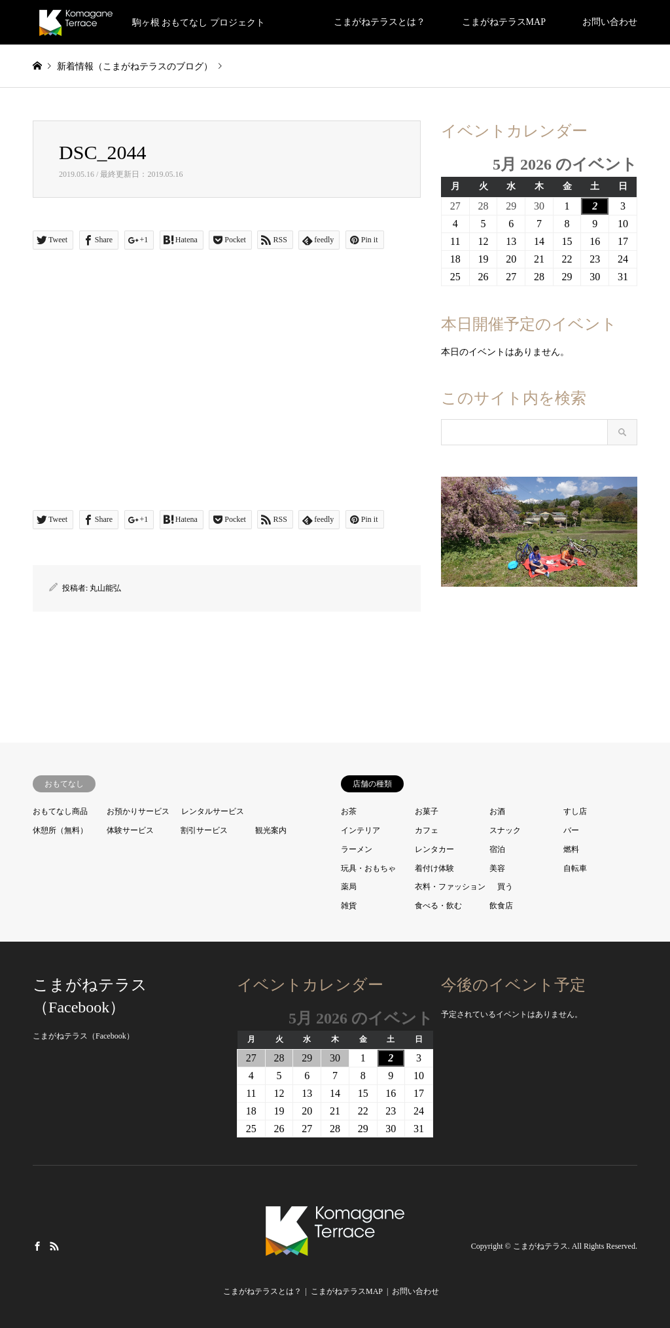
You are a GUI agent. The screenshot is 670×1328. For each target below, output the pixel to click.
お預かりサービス (138, 811)
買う (505, 886)
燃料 (571, 849)
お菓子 (426, 811)
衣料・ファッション (450, 886)
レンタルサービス (212, 811)
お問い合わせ (609, 22)
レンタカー (434, 849)
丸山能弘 (105, 588)
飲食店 (501, 905)
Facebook (37, 1246)
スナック (505, 830)
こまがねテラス (540, 1246)
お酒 (497, 811)
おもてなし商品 (60, 811)
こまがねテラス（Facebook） (83, 1036)
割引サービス (204, 830)
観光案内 (271, 830)
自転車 (575, 868)
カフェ (426, 830)
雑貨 (349, 905)
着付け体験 (434, 868)
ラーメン (356, 849)
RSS (54, 1246)
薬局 (349, 886)
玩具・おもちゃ (368, 868)
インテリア (360, 830)
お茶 (349, 811)
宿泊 (497, 849)
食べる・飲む (438, 905)
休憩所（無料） (60, 830)
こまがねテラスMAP (504, 22)
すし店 (575, 811)
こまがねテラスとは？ (379, 22)
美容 (497, 868)
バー (571, 830)
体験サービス (130, 830)
